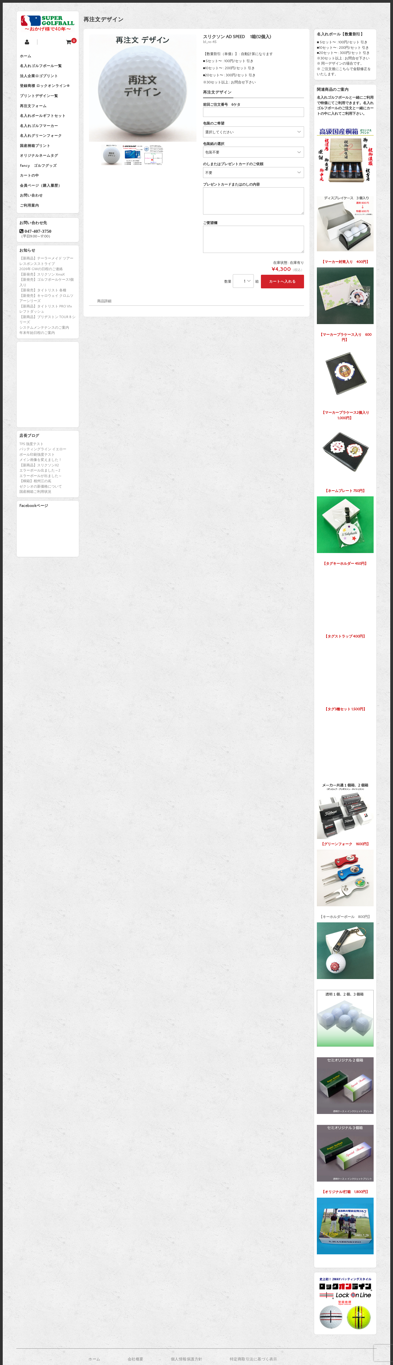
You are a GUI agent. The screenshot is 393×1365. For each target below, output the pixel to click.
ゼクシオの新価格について (40, 510)
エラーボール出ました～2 (39, 494)
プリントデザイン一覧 (41, 102)
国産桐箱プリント (37, 160)
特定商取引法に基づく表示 (253, 1359)
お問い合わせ (33, 217)
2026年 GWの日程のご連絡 (41, 293)
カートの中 (31, 194)
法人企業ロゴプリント (41, 79)
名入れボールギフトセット (45, 125)
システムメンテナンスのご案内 (44, 351)
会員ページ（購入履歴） (43, 205)
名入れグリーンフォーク (43, 148)
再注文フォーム (35, 114)
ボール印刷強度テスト (37, 478)
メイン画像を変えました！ (40, 484)
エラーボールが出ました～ (40, 500)
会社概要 (136, 1359)
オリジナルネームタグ (41, 171)
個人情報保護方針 (187, 1359)
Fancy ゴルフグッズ (40, 183)
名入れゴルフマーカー (41, 137)
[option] (142, 88)
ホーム (28, 57)
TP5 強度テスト (31, 468)
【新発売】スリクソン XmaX (42, 298)
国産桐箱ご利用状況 (35, 516)
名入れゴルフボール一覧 (43, 68)
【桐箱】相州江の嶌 (35, 505)
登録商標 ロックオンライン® (47, 91)
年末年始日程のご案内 (37, 357)
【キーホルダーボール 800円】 (345, 883)
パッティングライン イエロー (42, 473)
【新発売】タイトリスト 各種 (42, 314)
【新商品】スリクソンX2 (39, 489)
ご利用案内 (31, 228)
